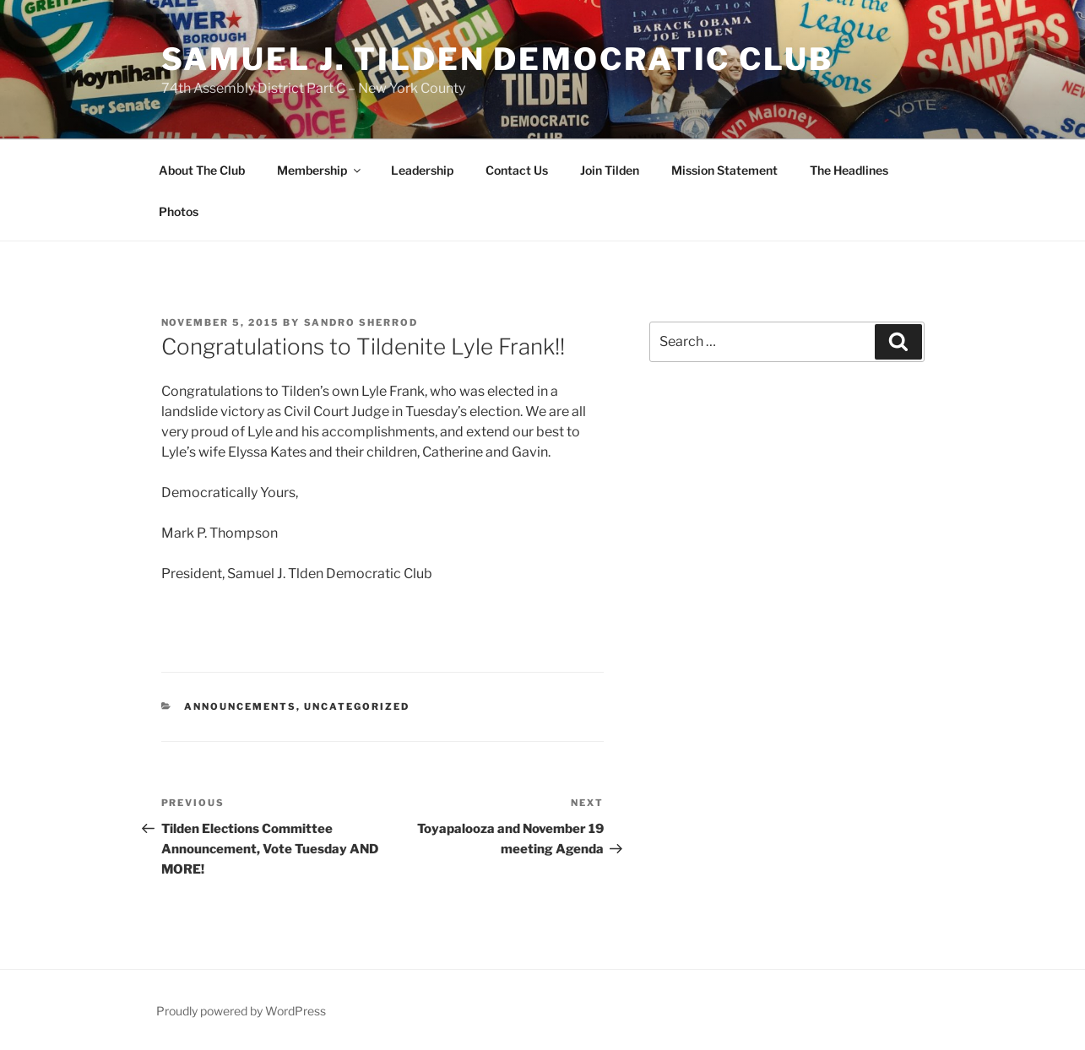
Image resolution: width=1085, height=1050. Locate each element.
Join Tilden (609, 170)
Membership (320, 170)
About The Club (202, 170)
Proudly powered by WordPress (241, 1011)
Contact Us (517, 170)
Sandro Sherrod (361, 322)
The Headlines (849, 170)
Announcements (240, 706)
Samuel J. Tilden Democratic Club (497, 59)
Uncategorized (357, 706)
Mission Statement (724, 170)
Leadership (422, 170)
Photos (178, 211)
